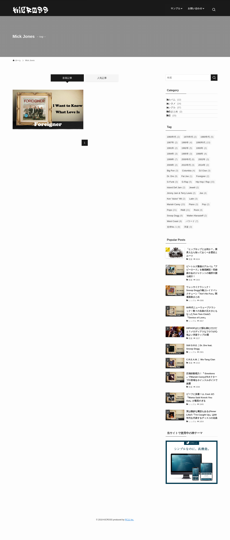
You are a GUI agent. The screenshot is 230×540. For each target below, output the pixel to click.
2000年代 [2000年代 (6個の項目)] (188, 175)
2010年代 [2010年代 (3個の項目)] (188, 181)
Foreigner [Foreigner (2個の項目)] (202, 192)
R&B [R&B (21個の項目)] (185, 226)
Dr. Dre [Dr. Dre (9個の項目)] (172, 192)
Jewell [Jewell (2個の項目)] (194, 203)
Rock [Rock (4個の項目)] (198, 226)
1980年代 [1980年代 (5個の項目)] (206, 152)
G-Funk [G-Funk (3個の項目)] (172, 197)
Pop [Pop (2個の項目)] (206, 220)
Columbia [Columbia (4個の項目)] (188, 186)
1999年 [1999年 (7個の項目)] (172, 175)
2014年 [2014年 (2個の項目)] (203, 181)
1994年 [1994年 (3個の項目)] (172, 169)
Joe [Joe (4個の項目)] (202, 209)
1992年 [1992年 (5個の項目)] (187, 164)
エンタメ (177, 108)
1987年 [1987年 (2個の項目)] (172, 158)
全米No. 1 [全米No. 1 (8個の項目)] (173, 242)
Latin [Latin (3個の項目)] (193, 214)
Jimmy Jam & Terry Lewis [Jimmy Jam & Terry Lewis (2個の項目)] (181, 209)
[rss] (215, 2)
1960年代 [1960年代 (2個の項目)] (173, 152)
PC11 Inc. (129, 535)
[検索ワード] (192, 77)
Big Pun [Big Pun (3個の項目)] (172, 186)
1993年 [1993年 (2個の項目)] (201, 164)
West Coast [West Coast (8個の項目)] (174, 237)
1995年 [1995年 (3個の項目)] (187, 169)
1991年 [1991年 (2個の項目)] (172, 164)
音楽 (175, 129)
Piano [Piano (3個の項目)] (193, 220)
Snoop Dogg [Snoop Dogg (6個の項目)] (175, 231)
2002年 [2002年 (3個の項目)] (203, 175)
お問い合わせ (196, 8)
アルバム (177, 101)
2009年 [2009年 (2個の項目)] (172, 181)
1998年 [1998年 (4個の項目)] (201, 169)
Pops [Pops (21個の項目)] (172, 226)
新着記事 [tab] (67, 78)
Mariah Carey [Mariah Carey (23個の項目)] (176, 220)
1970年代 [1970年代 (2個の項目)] (190, 152)
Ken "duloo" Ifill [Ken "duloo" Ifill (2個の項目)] (176, 214)
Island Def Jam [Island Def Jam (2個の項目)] (176, 203)
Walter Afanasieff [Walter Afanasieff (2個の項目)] (197, 231)
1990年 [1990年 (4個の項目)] (187, 158)
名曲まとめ (178, 122)
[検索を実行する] (214, 77)
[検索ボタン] (214, 10)
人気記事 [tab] (102, 78)
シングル (177, 115)
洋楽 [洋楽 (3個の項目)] (188, 242)
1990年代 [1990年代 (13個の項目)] (203, 158)
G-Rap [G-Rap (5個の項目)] (187, 197)
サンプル (176, 8)
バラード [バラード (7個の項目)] (192, 237)
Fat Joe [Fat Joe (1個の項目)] (186, 192)
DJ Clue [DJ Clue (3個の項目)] (204, 186)
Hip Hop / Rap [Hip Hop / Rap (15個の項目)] (205, 197)
